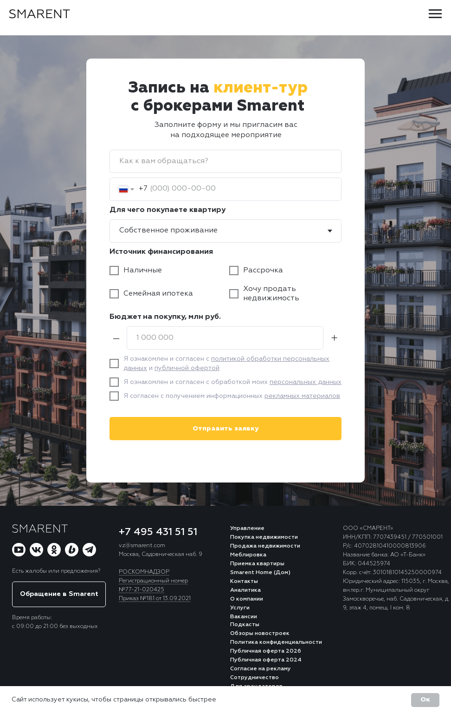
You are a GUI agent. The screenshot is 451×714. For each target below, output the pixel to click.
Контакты (244, 581)
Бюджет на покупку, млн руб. (165, 317)
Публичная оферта (257, 651)
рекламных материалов (302, 396)
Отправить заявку (226, 428)
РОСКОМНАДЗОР (144, 572)
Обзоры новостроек (260, 633)
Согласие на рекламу (260, 669)
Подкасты (244, 625)
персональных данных (305, 382)
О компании (246, 599)
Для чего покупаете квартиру (168, 210)
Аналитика (245, 590)
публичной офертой (187, 368)
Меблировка (248, 555)
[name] (225, 161)
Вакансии (243, 617)
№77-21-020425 (141, 590)
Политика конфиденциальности (276, 642)
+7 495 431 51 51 (158, 532)
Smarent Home (251, 572)
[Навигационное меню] (435, 14)
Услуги (240, 608)
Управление (247, 528)
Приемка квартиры (257, 564)
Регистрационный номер (153, 581)
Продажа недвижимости (265, 546)
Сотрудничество (254, 678)
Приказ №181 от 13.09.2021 (155, 599)
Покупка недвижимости (264, 537)
